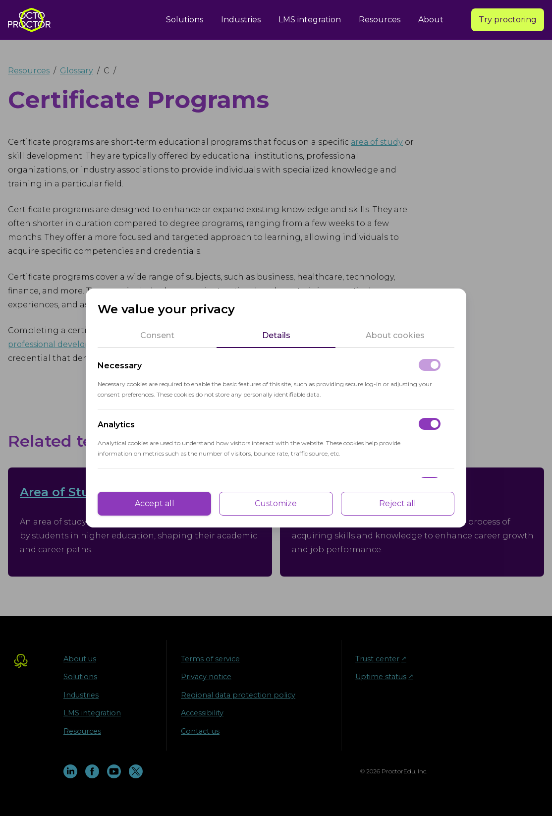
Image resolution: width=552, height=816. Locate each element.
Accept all (154, 503)
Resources (379, 19)
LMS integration (309, 19)
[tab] (157, 335)
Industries (241, 19)
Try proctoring (508, 19)
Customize (276, 503)
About (430, 19)
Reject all (397, 503)
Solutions (184, 19)
